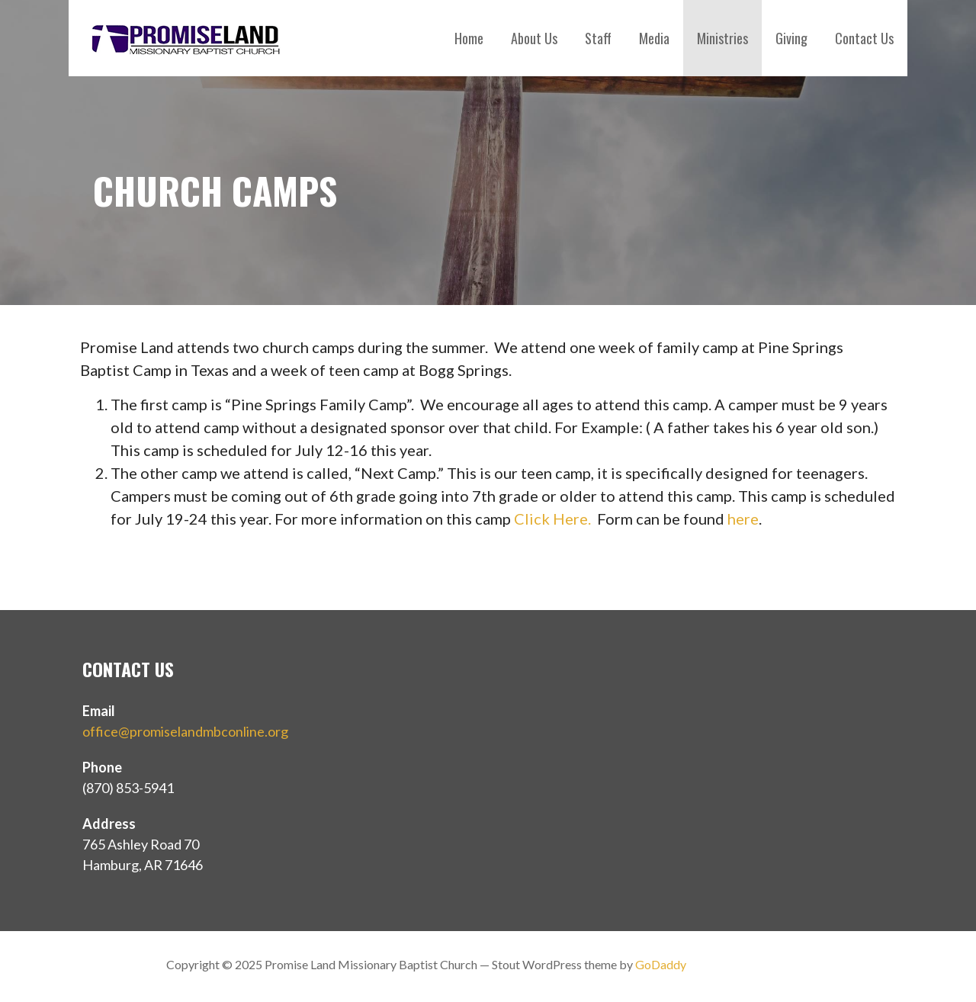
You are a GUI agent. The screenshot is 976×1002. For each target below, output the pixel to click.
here (743, 518)
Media (654, 38)
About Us (534, 38)
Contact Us (864, 38)
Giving (791, 38)
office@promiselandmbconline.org (185, 731)
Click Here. (552, 518)
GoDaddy (660, 964)
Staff (598, 38)
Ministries (722, 38)
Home (468, 38)
